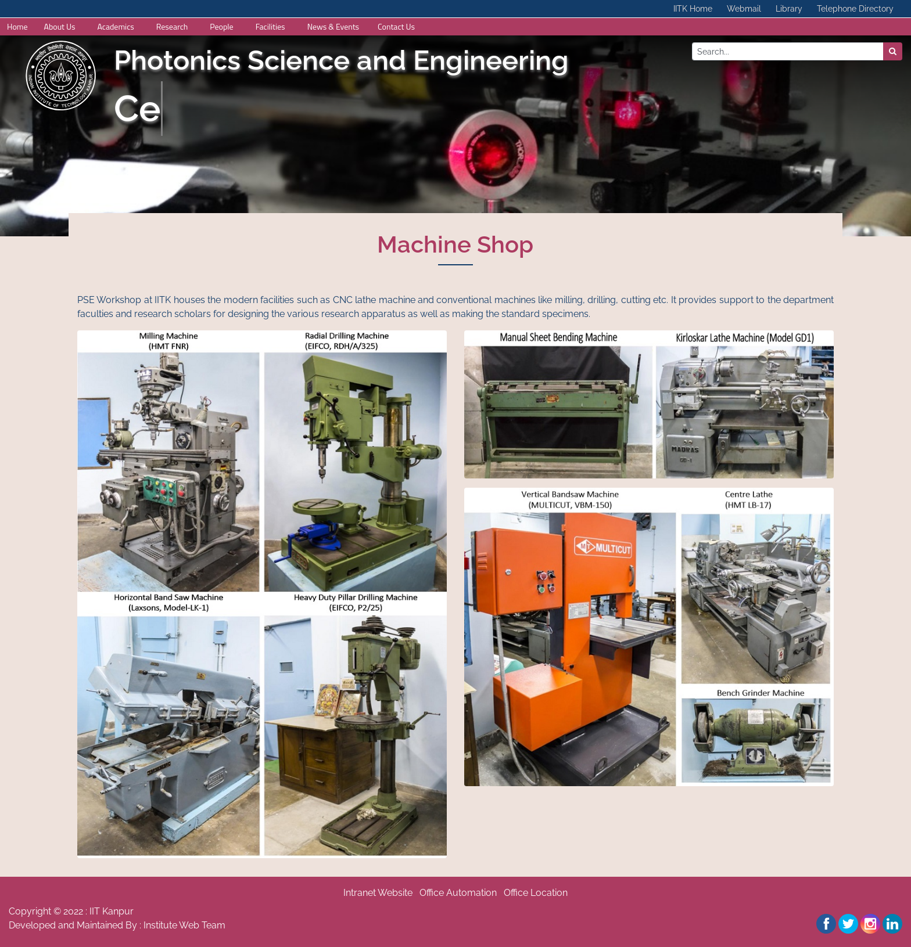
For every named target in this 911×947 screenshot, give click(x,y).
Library (789, 8)
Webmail (744, 8)
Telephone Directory (855, 8)
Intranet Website (378, 892)
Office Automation (458, 892)
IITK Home (692, 8)
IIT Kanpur (111, 911)
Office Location (536, 892)
